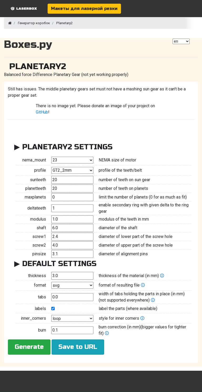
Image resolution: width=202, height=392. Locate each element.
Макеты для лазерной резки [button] (84, 8)
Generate (29, 347)
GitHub (42, 112)
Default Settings (59, 263)
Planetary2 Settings (67, 146)
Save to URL (77, 347)
